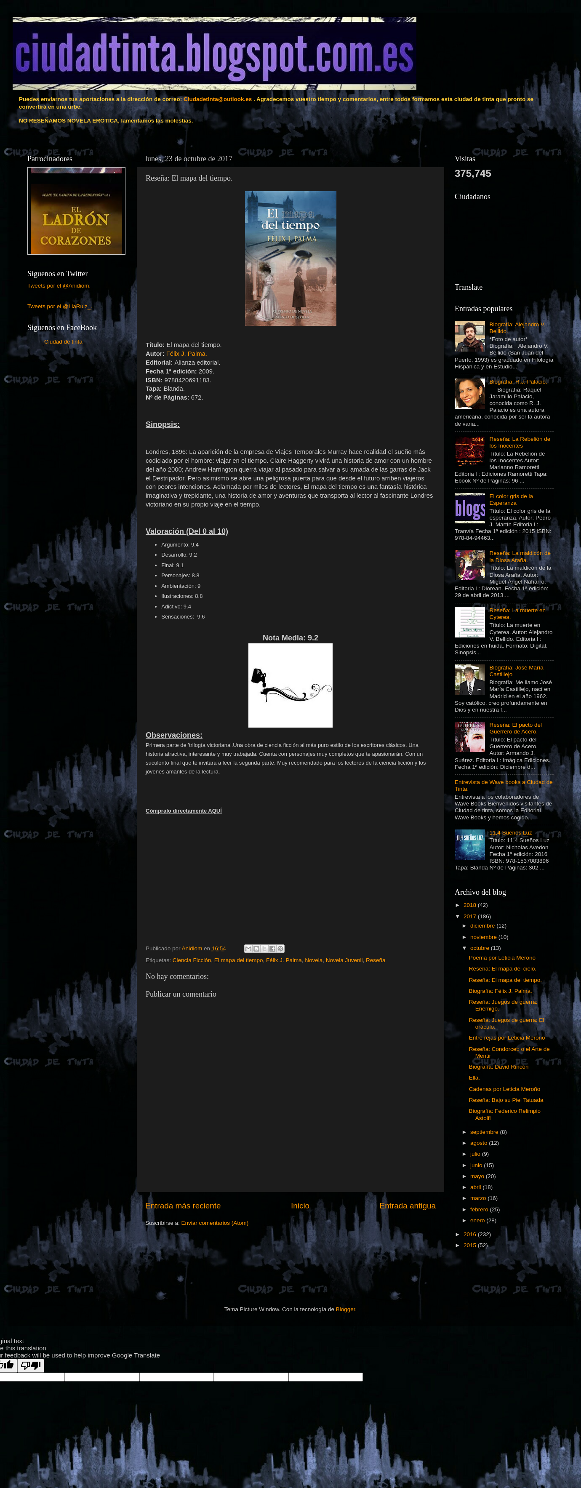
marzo (479, 1198)
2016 (471, 1234)
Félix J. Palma (284, 960)
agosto (479, 1143)
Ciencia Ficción (192, 960)
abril (476, 1187)
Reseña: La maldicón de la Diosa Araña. (520, 556)
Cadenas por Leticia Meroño (505, 1089)
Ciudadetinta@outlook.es (218, 99)
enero (478, 1220)
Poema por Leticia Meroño (502, 958)
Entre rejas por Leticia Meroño (507, 1038)
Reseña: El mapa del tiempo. (505, 980)
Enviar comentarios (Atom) (215, 1223)
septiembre (485, 1132)
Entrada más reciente (183, 1205)
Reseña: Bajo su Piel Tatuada (506, 1100)
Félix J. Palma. (186, 353)
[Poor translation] (30, 1366)
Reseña (376, 960)
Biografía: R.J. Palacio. (518, 382)
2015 (471, 1245)
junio (477, 1165)
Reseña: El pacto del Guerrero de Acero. (515, 728)
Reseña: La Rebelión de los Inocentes (519, 442)
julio (476, 1154)
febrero (480, 1209)
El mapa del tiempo (238, 960)
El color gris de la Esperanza (511, 499)
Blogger (345, 1309)
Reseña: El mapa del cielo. (503, 968)
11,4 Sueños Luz (510, 832)
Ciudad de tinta (63, 342)
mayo (478, 1176)
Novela (313, 960)
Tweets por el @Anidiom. (59, 286)
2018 (471, 905)
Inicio (300, 1205)
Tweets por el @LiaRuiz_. (59, 306)
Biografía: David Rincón (499, 1067)
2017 (471, 916)
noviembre (484, 937)
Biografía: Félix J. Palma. (500, 991)
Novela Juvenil (344, 960)
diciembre (483, 926)
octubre (480, 948)
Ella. (474, 1078)
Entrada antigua (408, 1205)
